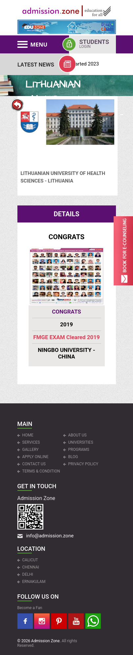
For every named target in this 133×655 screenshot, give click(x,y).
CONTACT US (34, 464)
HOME (27, 435)
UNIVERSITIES (80, 442)
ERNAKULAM (34, 581)
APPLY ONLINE (35, 456)
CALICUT (30, 560)
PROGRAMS (78, 449)
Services (31, 442)
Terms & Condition (41, 471)
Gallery (30, 449)
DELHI (27, 574)
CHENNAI (30, 567)
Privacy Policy (83, 464)
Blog (73, 456)
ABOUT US (77, 435)
